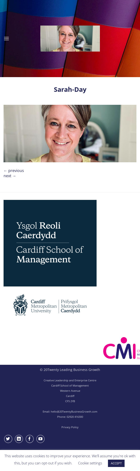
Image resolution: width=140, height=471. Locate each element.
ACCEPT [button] (116, 463)
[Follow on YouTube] (40, 439)
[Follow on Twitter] (8, 439)
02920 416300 (75, 416)
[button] (6, 38)
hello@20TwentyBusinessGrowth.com (74, 411)
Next (10, 175)
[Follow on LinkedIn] (19, 439)
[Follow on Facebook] (30, 439)
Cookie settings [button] (90, 463)
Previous (14, 170)
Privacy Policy (70, 427)
